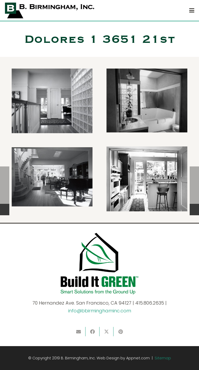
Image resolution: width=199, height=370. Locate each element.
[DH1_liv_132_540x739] (52, 176)
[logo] (49, 10)
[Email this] (79, 331)
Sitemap (163, 358)
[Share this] (93, 331)
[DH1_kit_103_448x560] (146, 178)
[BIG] (99, 263)
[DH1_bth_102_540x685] (146, 100)
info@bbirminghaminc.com (99, 310)
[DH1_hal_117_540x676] (52, 101)
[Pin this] (120, 331)
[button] (192, 10)
